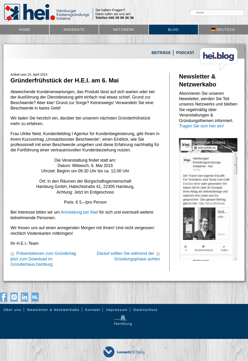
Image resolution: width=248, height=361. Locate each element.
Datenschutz (145, 310)
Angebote (74, 29)
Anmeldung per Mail (79, 212)
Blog (173, 29)
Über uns (12, 310)
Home (24, 29)
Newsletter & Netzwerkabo (53, 310)
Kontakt (92, 310)
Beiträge (161, 53)
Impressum (116, 310)
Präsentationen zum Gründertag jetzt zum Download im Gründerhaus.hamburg (43, 259)
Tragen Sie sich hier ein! (201, 126)
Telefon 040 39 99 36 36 (114, 18)
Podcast (185, 53)
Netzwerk (123, 29)
